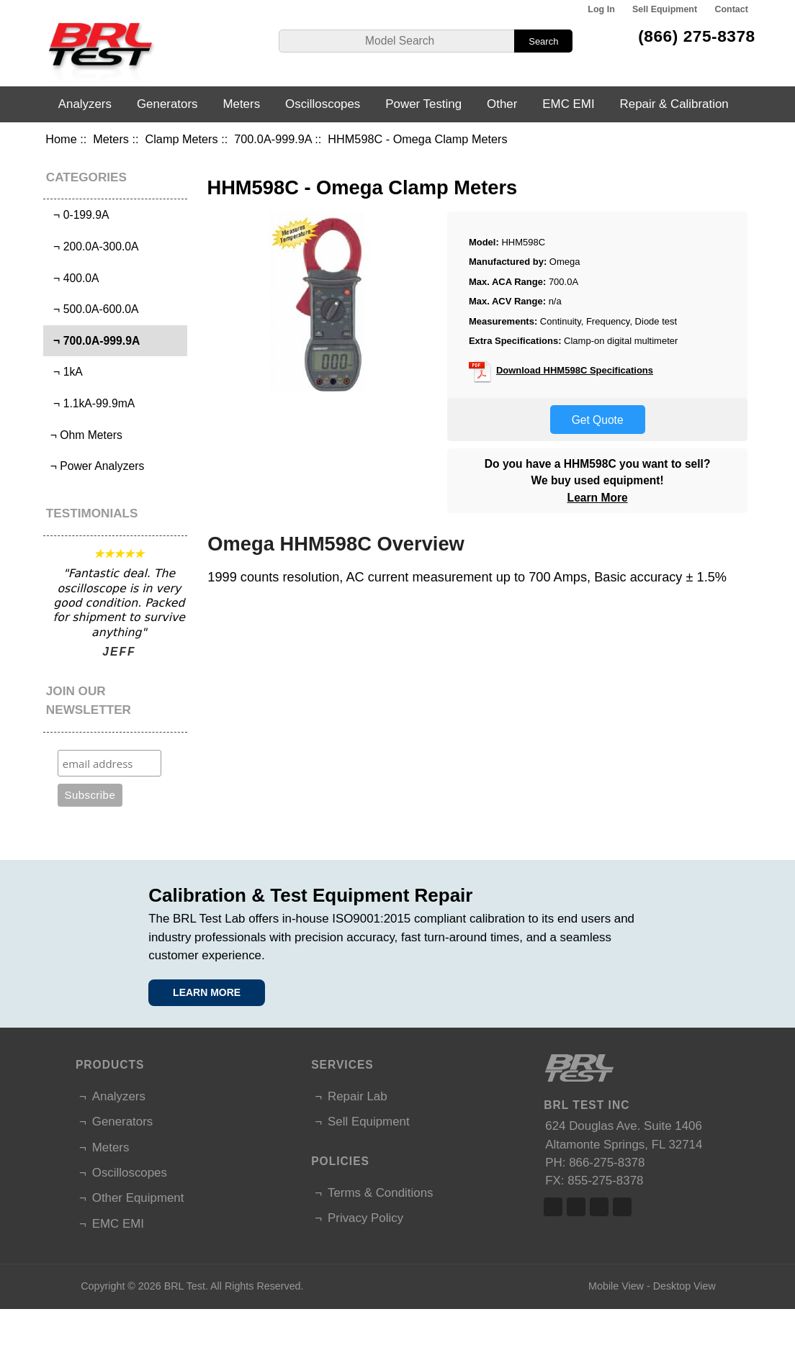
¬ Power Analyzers (95, 466)
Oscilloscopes (322, 104)
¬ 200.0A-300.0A (92, 246)
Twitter (576, 1206)
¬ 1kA (64, 372)
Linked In (599, 1206)
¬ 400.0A (73, 278)
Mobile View (616, 1286)
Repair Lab (357, 1096)
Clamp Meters (181, 138)
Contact (730, 9)
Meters (111, 138)
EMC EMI (568, 104)
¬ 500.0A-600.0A (92, 309)
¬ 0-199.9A (78, 215)
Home (60, 138)
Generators (167, 104)
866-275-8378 (606, 1162)
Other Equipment (138, 1198)
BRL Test (184, 1286)
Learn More (597, 498)
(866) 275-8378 (696, 36)
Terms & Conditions (380, 1193)
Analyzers (85, 104)
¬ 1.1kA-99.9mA (91, 403)
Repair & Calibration (674, 104)
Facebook (553, 1206)
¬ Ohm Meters (84, 435)
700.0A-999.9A (273, 138)
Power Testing (423, 104)
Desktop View (684, 1286)
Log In (601, 9)
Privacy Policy (365, 1218)
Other (502, 104)
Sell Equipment (664, 9)
